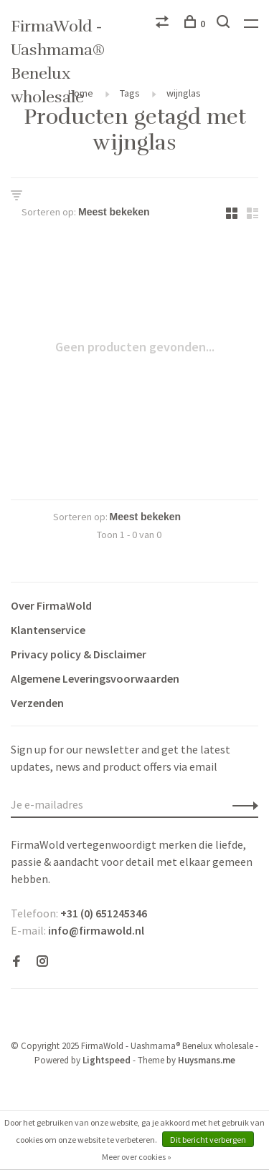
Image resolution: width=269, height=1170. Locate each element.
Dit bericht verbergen (208, 1139)
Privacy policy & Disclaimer (78, 654)
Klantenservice (48, 630)
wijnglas (183, 93)
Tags (130, 93)
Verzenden (37, 703)
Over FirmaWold (51, 605)
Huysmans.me (206, 1060)
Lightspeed (106, 1060)
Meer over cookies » (136, 1156)
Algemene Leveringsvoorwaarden (95, 678)
